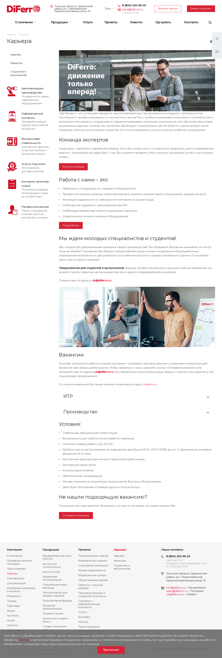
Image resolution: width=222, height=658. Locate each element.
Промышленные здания (93, 555)
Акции (11, 610)
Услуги (88, 22)
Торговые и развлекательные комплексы (89, 604)
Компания (14, 549)
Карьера (15, 54)
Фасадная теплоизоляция (52, 607)
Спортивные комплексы (93, 565)
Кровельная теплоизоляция (52, 578)
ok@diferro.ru (101, 280)
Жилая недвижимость (92, 570)
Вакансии (16, 63)
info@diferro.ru (176, 587)
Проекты (110, 22)
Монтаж (83, 621)
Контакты (191, 22)
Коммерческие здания (92, 560)
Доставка (84, 617)
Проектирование (89, 626)
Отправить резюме (76, 515)
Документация (16, 583)
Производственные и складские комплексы (92, 594)
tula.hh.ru (150, 384)
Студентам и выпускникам (18, 73)
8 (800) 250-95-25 (134, 5)
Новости (136, 22)
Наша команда (16, 568)
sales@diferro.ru (132, 9)
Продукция (61, 22)
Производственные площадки (19, 562)
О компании (25, 22)
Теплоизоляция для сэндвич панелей (54, 594)
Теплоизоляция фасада (57, 600)
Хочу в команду (73, 166)
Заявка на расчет (201, 8)
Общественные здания (93, 580)
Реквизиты (13, 596)
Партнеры (13, 605)
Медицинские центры (92, 575)
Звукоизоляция (51, 571)
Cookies (24, 639)
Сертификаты (15, 578)
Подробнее (71, 225)
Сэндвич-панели (52, 613)
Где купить (163, 22)
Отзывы (11, 601)
